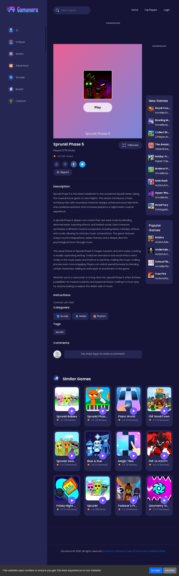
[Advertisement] (113, 32)
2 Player (16, 42)
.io (13, 30)
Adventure (18, 66)
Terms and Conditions (147, 551)
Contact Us (110, 551)
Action (16, 54)
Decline (169, 570)
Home (135, 9)
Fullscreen (130, 145)
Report (63, 172)
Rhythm (99, 316)
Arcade (16, 77)
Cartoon (17, 101)
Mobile (80, 316)
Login (167, 9)
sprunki (59, 332)
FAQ (163, 551)
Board (15, 89)
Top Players (150, 9)
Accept (155, 570)
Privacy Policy (125, 551)
